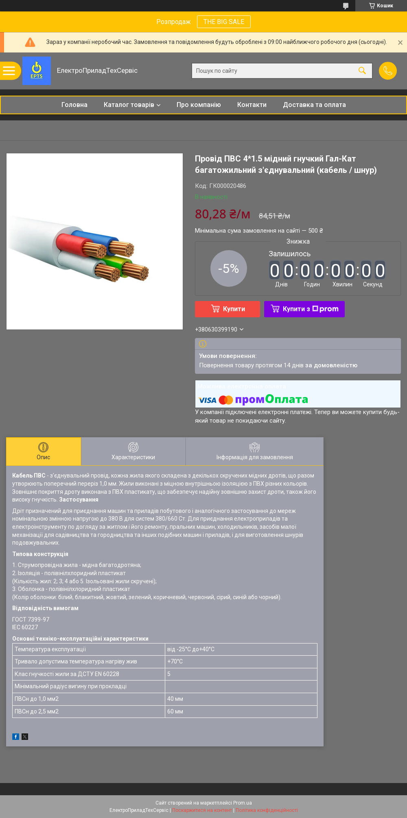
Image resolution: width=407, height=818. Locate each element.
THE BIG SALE (224, 22)
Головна (74, 105)
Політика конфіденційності (267, 810)
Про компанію (199, 105)
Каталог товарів (129, 105)
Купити (234, 309)
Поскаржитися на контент (202, 810)
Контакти (252, 105)
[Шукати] (362, 71)
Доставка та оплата (314, 105)
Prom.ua (242, 803)
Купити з (311, 309)
